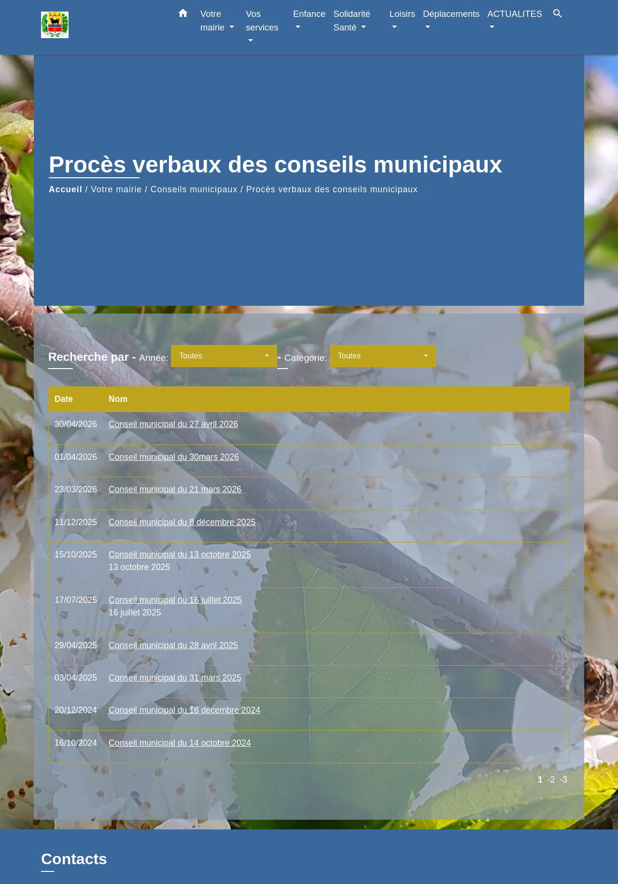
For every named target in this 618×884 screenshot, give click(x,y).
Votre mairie (116, 189)
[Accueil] (101, 27)
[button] (183, 15)
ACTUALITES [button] (515, 14)
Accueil (66, 189)
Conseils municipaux (194, 189)
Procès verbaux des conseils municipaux (332, 189)
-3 (563, 779)
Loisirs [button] (402, 14)
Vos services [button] (262, 20)
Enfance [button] (309, 14)
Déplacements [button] (451, 14)
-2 (551, 779)
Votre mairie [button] (213, 20)
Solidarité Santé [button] (351, 20)
